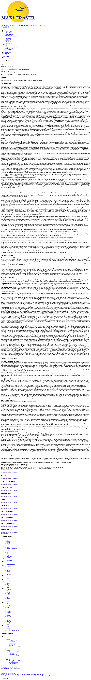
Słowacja (9, 611)
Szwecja (8, 617)
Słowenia (9, 612)
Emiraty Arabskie (11, 564)
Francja (8, 567)
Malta (8, 590)
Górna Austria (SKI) (13, 641)
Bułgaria (8, 550)
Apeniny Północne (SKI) (14, 660)
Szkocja (8, 615)
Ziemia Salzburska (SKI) (14, 646)
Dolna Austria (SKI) (13, 640)
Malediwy (9, 589)
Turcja (8, 624)
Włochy (8, 629)
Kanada (8, 583)
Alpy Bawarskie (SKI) (14, 651)
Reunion (8, 607)
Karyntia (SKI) (12, 643)
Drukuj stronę (14, 472)
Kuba (8, 587)
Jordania (8, 580)
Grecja (8, 570)
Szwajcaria (9, 616)
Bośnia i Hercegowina (12, 548)
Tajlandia (9, 620)
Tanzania (9, 621)
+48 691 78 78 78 (5, 26)
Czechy (8, 557)
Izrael (8, 578)
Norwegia (9, 598)
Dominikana (9, 560)
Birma (8, 547)
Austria (8, 544)
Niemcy (8, 597)
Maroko (8, 592)
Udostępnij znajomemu (6, 472)
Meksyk (8, 594)
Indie (8, 576)
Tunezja (8, 622)
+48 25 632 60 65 (5, 27)
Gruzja (8, 571)
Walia (8, 626)
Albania (8, 541)
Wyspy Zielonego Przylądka (13, 630)
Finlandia (9, 566)
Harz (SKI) (11, 653)
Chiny (8, 552)
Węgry (8, 628)
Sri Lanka (9, 613)
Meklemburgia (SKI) (14, 655)
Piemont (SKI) (12, 664)
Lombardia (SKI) (13, 663)
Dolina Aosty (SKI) (13, 662)
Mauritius (9, 593)
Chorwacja (9, 553)
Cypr (8, 555)
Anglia (8, 543)
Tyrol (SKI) (11, 645)
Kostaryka (9, 585)
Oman (8, 601)
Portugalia (9, 605)
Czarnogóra (9, 556)
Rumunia (9, 608)
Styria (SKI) (12, 644)
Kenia (8, 584)
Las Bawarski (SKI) (13, 654)
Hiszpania (9, 574)
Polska (8, 603)
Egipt (8, 562)
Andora (8, 542)
